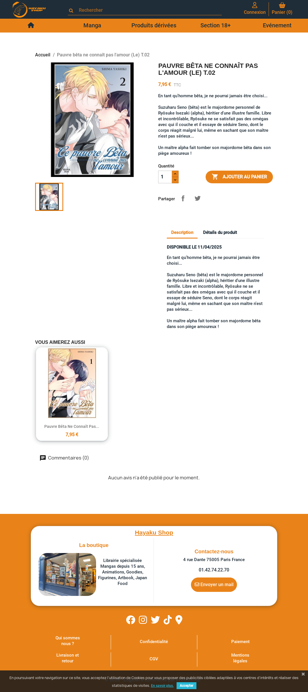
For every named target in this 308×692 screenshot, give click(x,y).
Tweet (197, 198)
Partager (183, 198)
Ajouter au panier (239, 177)
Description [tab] (182, 232)
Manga (92, 25)
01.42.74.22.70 (214, 570)
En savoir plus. (162, 686)
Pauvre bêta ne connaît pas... (71, 426)
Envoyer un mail (214, 584)
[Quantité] (165, 177)
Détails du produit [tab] (220, 232)
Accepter (186, 686)
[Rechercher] (147, 10)
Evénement (277, 25)
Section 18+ (215, 25)
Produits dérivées (153, 25)
